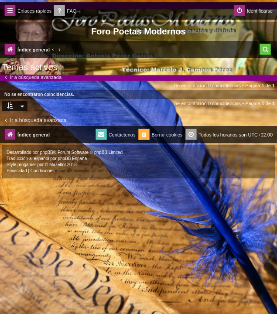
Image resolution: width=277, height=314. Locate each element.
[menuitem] (65, 11)
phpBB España (72, 158)
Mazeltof (57, 164)
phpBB (46, 152)
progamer (26, 164)
